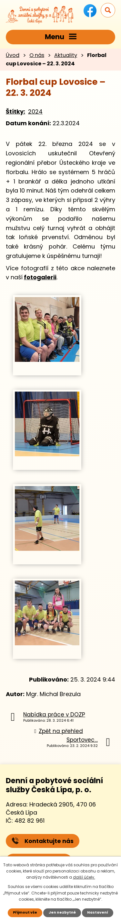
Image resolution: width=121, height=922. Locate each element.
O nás (36, 55)
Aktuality (65, 55)
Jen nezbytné (62, 912)
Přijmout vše (25, 912)
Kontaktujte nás (43, 841)
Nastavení (97, 912)
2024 (35, 111)
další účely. (84, 877)
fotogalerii (40, 277)
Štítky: (15, 111)
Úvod (12, 55)
